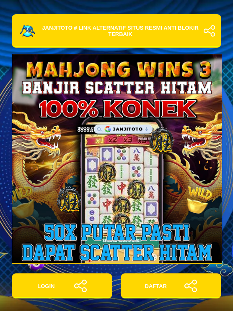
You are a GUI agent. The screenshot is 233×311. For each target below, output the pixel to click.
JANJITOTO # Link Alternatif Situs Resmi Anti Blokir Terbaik (116, 30)
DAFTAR (171, 286)
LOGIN (61, 286)
